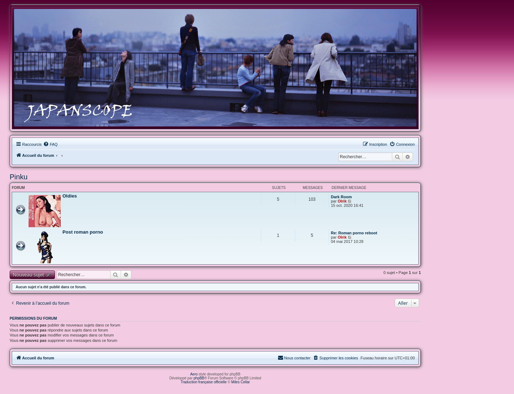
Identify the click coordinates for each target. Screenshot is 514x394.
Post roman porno (82, 232)
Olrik (342, 201)
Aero (194, 374)
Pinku (18, 177)
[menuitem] (50, 144)
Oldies (69, 196)
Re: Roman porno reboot (354, 233)
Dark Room (341, 197)
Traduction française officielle (204, 382)
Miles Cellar (240, 382)
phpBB (198, 378)
